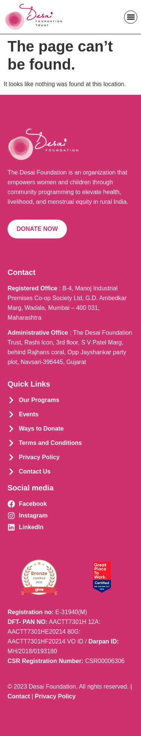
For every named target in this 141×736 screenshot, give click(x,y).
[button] (130, 17)
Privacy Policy (55, 696)
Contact (19, 696)
